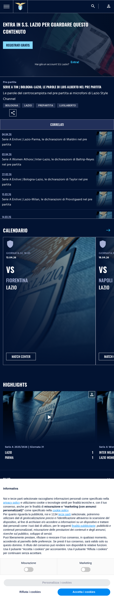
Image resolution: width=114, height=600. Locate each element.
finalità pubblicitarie (83, 525)
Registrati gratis (18, 45)
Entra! (75, 62)
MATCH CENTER (21, 356)
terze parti (64, 514)
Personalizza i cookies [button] (57, 582)
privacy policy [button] (11, 502)
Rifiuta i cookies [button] (30, 591)
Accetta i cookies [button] (84, 591)
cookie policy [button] (60, 510)
